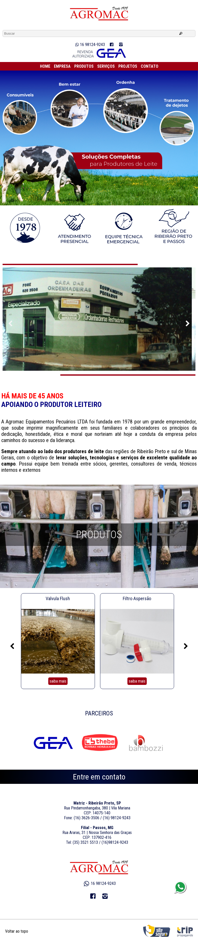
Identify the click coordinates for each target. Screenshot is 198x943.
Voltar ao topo (16, 931)
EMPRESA (62, 66)
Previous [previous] (187, 323)
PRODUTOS (84, 66)
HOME (45, 66)
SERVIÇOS (106, 66)
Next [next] (10, 323)
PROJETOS (127, 66)
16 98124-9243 (89, 44)
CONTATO (149, 66)
